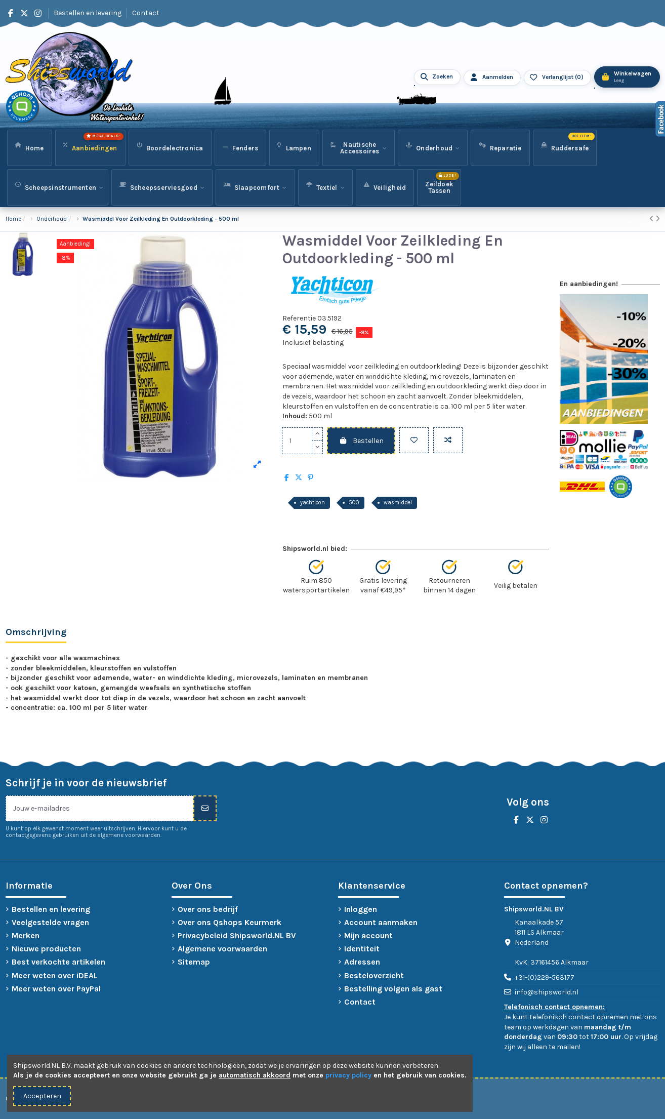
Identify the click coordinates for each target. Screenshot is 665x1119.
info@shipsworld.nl (546, 992)
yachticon (312, 502)
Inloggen (360, 909)
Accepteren (42, 1096)
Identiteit (362, 948)
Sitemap (194, 962)
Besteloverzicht (374, 975)
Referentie (299, 318)
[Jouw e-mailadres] (100, 808)
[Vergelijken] (448, 440)
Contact (145, 13)
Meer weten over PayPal (56, 988)
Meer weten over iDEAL (55, 975)
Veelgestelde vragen (50, 922)
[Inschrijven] (205, 808)
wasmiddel (398, 502)
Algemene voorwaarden (222, 948)
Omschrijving (36, 632)
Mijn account (368, 935)
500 (354, 502)
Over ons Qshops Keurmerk (229, 922)
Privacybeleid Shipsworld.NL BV (237, 935)
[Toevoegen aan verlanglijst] (414, 440)
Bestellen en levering (88, 13)
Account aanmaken (381, 922)
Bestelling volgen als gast (393, 988)
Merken (25, 935)
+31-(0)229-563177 (544, 977)
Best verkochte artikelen (58, 962)
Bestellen (361, 440)
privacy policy (348, 1075)
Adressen (362, 962)
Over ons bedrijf (208, 909)
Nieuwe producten (46, 948)
